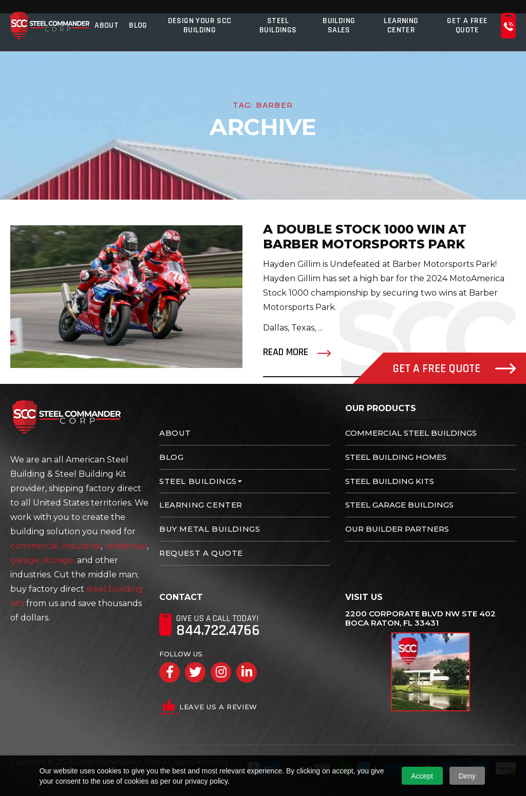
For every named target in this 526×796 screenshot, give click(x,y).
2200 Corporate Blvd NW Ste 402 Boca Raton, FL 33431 (420, 618)
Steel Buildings (278, 25)
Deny (467, 776)
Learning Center (401, 25)
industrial (81, 546)
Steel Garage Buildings (399, 505)
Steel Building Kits (389, 481)
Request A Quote (201, 553)
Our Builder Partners (397, 529)
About (107, 25)
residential (125, 546)
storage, (59, 560)
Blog (138, 25)
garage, (25, 560)
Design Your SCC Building (200, 25)
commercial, (35, 546)
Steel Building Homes (395, 457)
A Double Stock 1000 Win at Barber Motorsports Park (364, 236)
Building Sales (339, 25)
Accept (422, 776)
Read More (285, 352)
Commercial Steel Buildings (411, 433)
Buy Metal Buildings (209, 529)
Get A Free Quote (467, 25)
